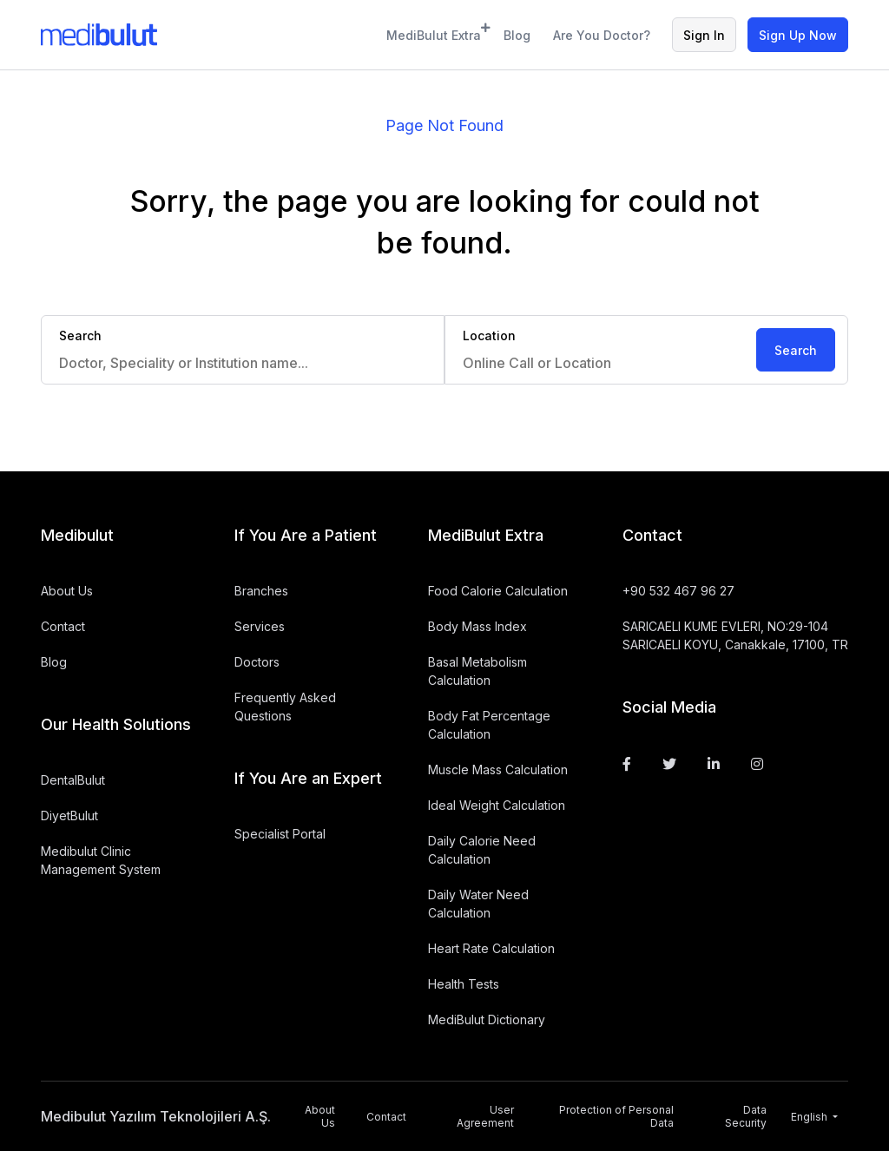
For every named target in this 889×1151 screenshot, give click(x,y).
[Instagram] (757, 763)
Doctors (257, 661)
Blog (517, 35)
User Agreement (485, 1116)
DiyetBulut (69, 815)
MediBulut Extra (434, 33)
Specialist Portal (280, 833)
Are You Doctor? (601, 35)
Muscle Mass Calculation (498, 769)
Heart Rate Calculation (491, 948)
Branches (261, 590)
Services (259, 626)
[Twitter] (669, 763)
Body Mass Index (477, 626)
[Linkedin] (714, 763)
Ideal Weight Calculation (496, 805)
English (810, 1116)
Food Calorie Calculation (498, 590)
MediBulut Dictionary (486, 1019)
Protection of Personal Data (616, 1116)
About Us (67, 590)
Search (795, 350)
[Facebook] (626, 763)
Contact (63, 626)
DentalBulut (73, 780)
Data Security (746, 1116)
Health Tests (463, 984)
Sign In (704, 35)
